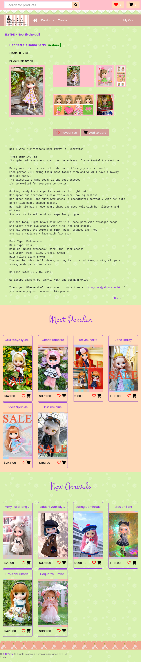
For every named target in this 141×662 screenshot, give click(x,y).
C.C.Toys (8, 654)
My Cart (129, 20)
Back (117, 298)
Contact (64, 20)
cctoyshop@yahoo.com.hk (103, 287)
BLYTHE (9, 34)
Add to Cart (95, 133)
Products (47, 20)
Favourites (67, 133)
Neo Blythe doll (29, 34)
